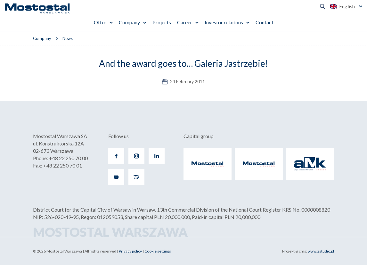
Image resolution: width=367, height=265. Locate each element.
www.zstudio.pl (321, 251)
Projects (161, 22)
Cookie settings (157, 251)
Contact (264, 22)
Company (129, 22)
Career (184, 22)
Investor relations (224, 22)
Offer (100, 22)
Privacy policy (130, 251)
